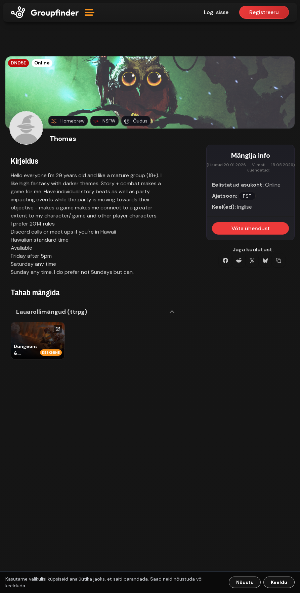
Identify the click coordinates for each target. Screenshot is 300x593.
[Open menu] (89, 12)
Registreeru (264, 12)
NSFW (104, 121)
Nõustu (245, 582)
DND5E (18, 63)
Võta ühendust (250, 228)
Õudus (135, 121)
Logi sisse (216, 12)
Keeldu (279, 582)
